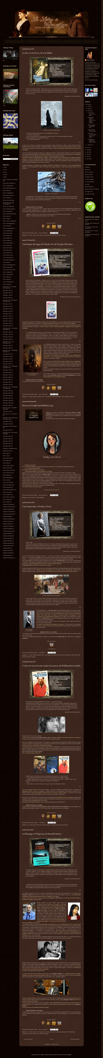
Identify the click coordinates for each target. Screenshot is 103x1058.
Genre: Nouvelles (7, 257)
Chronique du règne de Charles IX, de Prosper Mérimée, (47, 244)
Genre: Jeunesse (6, 252)
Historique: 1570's (60, 396)
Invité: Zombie (6, 502)
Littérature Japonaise (7, 543)
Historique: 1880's (7, 400)
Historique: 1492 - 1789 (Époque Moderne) (46, 396)
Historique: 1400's (7, 339)
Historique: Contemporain (51, 825)
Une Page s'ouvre (89, 191)
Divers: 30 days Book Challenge (10, 179)
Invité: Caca (5, 455)
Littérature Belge (7, 516)
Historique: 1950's (7, 436)
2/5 (28, 825)
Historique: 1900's (70, 655)
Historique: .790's (7, 295)
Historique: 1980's (7, 443)
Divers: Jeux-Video (7, 206)
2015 (88, 152)
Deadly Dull (87, 169)
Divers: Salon (6, 216)
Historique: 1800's (7, 377)
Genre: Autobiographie (8, 223)
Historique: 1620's (7, 363)
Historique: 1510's (7, 356)
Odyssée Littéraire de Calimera (92, 189)
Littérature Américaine (63, 825)
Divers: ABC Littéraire (8, 183)
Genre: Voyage (6, 284)
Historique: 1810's (7, 379)
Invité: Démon (6, 460)
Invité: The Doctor (7, 494)
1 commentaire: (42, 652)
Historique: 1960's (7, 438)
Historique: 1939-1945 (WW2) (10, 426)
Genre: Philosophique (8, 259)
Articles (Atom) (54, 1044)
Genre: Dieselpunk (7, 230)
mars (89, 108)
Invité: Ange (5, 453)
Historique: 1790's (7, 374)
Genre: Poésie (6, 262)
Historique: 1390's (7, 336)
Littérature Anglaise (7, 509)
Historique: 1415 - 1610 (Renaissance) (8, 342)
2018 (88, 104)
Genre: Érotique (6, 240)
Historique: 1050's (7, 306)
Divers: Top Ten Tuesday (8, 221)
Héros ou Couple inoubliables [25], (37, 405)
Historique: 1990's (41, 825)
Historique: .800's (7, 297)
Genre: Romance (47, 235)
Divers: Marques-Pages (8, 208)
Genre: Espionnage (7, 242)
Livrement (87, 184)
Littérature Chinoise (7, 521)
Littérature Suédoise (7, 553)
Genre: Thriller (6, 279)
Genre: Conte (32, 235)
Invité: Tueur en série (34, 1033)
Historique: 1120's (7, 308)
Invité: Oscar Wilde (7, 482)
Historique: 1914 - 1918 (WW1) (10, 414)
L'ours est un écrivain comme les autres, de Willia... (92, 135)
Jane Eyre (52, 898)
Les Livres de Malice (89, 181)
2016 (88, 150)
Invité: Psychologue (7, 485)
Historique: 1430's (7, 345)
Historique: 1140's (7, 313)
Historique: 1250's (7, 325)
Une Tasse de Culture (89, 194)
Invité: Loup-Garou (7, 472)
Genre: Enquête (39, 1032)
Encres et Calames (89, 172)
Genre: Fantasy (39, 235)
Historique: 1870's (7, 398)
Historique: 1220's (7, 321)
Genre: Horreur (47, 1032)
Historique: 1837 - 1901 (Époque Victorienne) (46, 655)
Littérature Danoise (7, 523)
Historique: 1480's (7, 347)
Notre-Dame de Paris (56, 375)
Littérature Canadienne (8, 519)
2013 (88, 156)
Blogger (69, 1054)
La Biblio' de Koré (89, 177)
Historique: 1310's (7, 332)
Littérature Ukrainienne (8, 557)
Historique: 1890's (61, 655)
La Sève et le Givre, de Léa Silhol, (37, 53)
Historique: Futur (7, 450)
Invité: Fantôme (6, 467)
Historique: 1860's (7, 395)
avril (89, 106)
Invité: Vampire (6, 499)
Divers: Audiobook (7, 185)
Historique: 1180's (7, 316)
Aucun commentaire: (43, 233)
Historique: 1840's (7, 390)
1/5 (3, 167)
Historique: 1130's (7, 311)
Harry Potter (59, 898)
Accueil (51, 1039)
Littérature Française (61, 235)
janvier (89, 144)
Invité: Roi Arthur (7, 487)
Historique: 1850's (7, 393)
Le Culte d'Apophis (89, 179)
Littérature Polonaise (7, 545)
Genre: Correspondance (8, 228)
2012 (88, 158)
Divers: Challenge (7, 193)
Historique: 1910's (7, 411)
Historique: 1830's (7, 384)
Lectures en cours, (54, 41)
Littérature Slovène (7, 550)
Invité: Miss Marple (7, 477)
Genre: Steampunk (7, 272)
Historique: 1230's (7, 323)
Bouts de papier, (90, 41)
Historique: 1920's (7, 421)
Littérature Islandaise (7, 538)
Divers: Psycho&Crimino (8, 213)
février (89, 110)
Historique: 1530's (7, 359)
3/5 (28, 1032)
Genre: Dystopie (6, 235)
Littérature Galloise (7, 533)
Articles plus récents (28, 1039)
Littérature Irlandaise (7, 536)
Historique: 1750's (7, 370)
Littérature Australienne (8, 511)
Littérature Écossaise (7, 526)
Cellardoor (24, 638)
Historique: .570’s (7, 290)
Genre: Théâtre (6, 277)
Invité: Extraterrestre (7, 465)
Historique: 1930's (7, 423)
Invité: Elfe (53, 235)
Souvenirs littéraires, (35, 41)
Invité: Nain (5, 480)
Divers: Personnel (7, 211)
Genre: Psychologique (56, 1032)
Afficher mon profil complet (91, 80)
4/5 (28, 235)
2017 (88, 147)
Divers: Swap (6, 218)
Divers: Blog (6, 190)
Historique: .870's (7, 304)
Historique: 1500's (7, 354)
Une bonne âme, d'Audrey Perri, (36, 506)
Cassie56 (55, 412)
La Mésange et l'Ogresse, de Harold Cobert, (41, 834)
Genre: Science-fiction (8, 269)
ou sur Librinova (51, 648)
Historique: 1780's (7, 372)
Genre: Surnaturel (7, 274)
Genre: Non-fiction (7, 255)
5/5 (3, 177)
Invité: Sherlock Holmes (8, 489)
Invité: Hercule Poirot (8, 470)
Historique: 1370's (7, 334)
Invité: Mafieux (6, 475)
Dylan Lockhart (30, 233)
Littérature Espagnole (8, 528)
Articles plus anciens (74, 1039)
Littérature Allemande (8, 504)
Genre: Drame (33, 396)
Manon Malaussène (89, 186)
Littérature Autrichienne (8, 514)
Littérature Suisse (7, 555)
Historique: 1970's (7, 441)
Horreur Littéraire (89, 174)
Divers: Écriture (6, 197)
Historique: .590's (7, 292)
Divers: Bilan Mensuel (8, 188)
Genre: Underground (7, 281)
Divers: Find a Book (7, 200)
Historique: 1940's (7, 430)
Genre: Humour (33, 825)
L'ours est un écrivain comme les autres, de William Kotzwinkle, (51, 666)
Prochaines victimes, (73, 41)
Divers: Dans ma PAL (8, 195)
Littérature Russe (7, 548)
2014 (88, 154)
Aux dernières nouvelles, (15, 41)
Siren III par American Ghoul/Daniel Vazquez (51, 130)
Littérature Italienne (7, 540)
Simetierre (42, 964)
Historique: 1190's (7, 318)
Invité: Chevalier (6, 458)
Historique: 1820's (7, 382)
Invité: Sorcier (6, 492)
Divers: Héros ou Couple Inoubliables (36, 497)
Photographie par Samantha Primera (51, 193)
